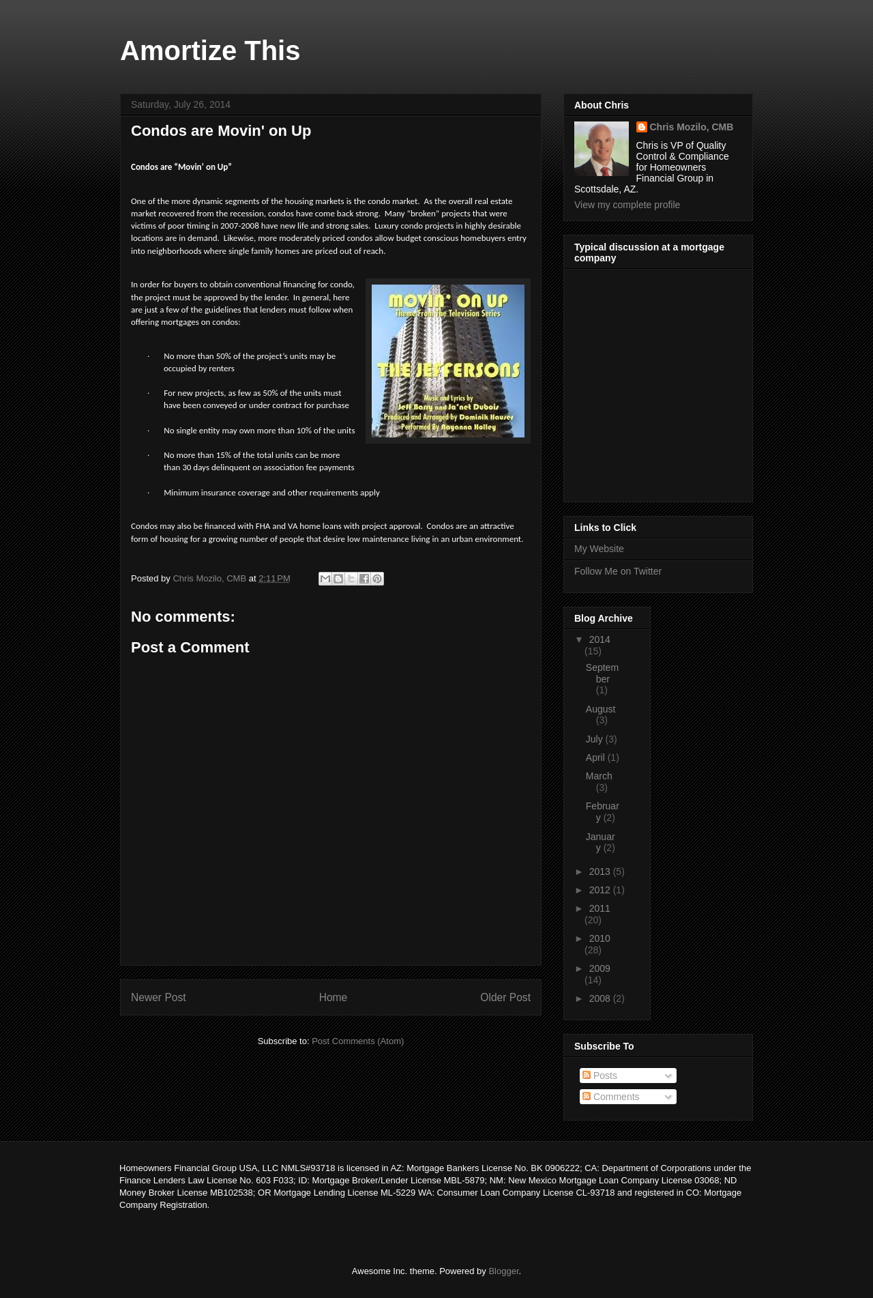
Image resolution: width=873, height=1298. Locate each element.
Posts (599, 1075)
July (596, 739)
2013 (601, 871)
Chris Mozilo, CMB (692, 126)
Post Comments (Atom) (358, 1041)
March (599, 775)
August (601, 709)
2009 (599, 968)
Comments (611, 1096)
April (597, 757)
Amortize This (210, 50)
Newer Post (158, 997)
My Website (599, 548)
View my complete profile (627, 204)
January (600, 842)
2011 (599, 908)
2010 (599, 938)
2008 (601, 998)
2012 (601, 889)
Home (333, 997)
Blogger (503, 1271)
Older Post (505, 997)
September (602, 673)
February (602, 812)
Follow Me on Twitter (618, 571)
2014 (599, 639)
